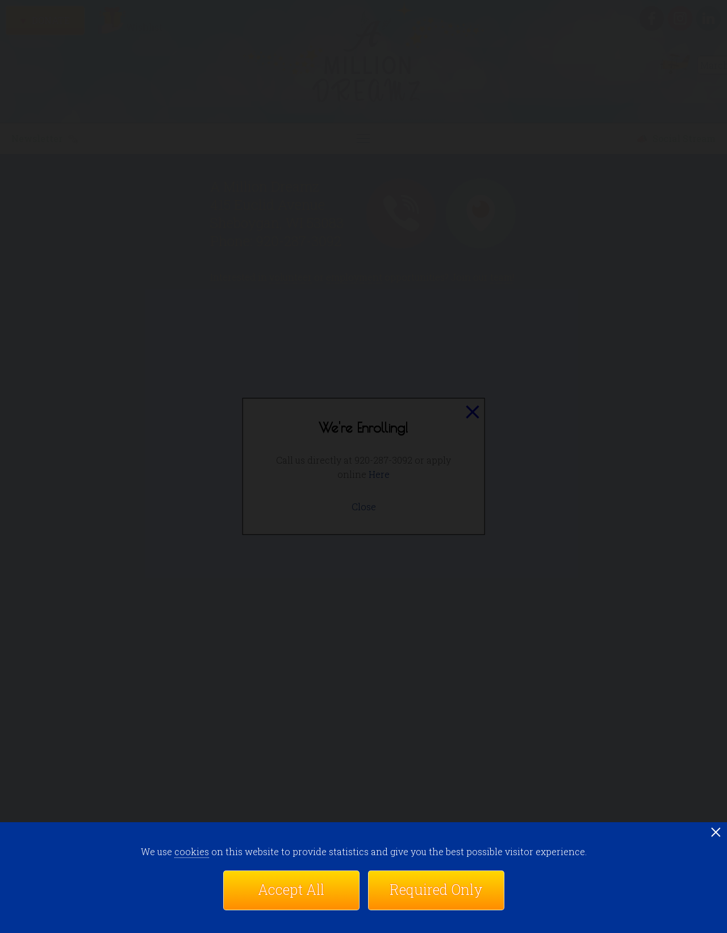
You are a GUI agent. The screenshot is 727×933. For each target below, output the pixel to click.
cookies (191, 851)
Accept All (291, 889)
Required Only (436, 889)
